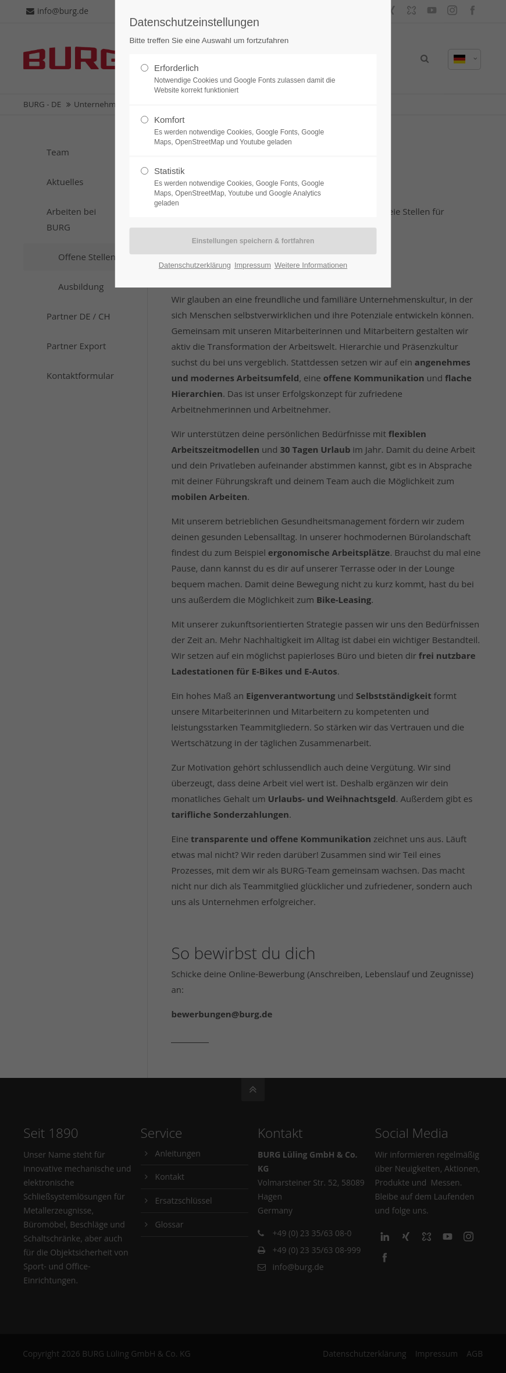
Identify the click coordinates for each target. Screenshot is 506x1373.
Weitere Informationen (311, 265)
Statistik (248, 187)
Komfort (248, 131)
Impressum (252, 265)
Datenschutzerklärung (195, 265)
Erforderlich (248, 79)
